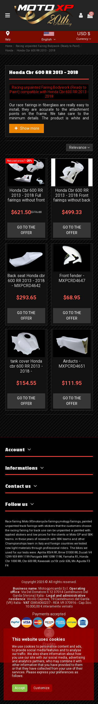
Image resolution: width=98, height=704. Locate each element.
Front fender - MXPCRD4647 (72, 306)
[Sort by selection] (79, 147)
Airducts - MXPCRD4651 (72, 405)
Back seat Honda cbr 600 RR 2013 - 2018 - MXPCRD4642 (26, 308)
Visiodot (49, 691)
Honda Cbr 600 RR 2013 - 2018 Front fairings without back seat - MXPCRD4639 (71, 214)
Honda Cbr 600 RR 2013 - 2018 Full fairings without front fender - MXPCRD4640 (26, 214)
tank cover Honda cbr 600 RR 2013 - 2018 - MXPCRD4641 (26, 410)
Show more (26, 128)
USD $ (83, 36)
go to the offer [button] (26, 244)
